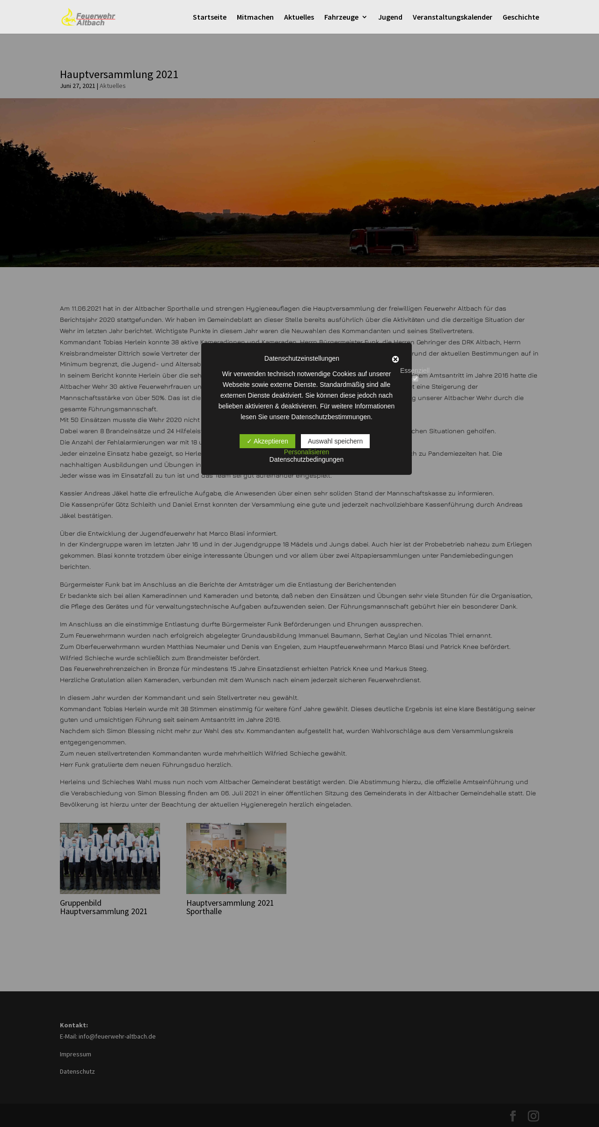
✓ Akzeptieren (267, 441)
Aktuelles (299, 18)
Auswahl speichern (335, 441)
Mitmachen (255, 18)
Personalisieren (306, 452)
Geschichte (521, 18)
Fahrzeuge (341, 18)
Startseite (209, 18)
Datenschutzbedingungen (307, 459)
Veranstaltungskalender (452, 18)
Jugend (390, 18)
